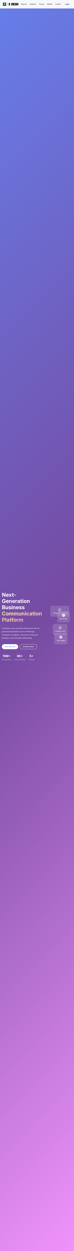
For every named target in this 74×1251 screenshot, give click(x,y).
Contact (58, 4)
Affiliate (49, 4)
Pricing (41, 4)
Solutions (33, 4)
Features (24, 4)
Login (67, 4)
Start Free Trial (10, 646)
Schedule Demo (28, 646)
